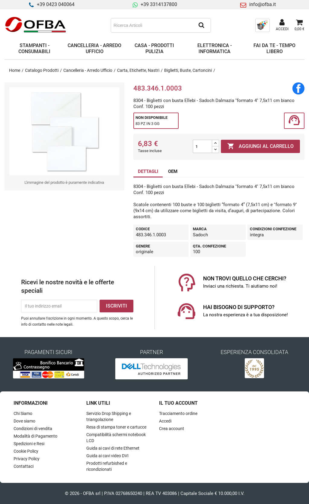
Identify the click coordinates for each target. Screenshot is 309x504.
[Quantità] (202, 146)
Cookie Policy (26, 451)
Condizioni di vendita (33, 428)
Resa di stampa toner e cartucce (116, 427)
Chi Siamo (23, 413)
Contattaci (23, 466)
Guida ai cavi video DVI (107, 455)
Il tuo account (178, 403)
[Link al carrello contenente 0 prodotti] (299, 25)
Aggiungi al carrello (260, 146)
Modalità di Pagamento (35, 436)
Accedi (165, 421)
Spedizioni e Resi (29, 443)
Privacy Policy (27, 458)
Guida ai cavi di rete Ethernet (112, 448)
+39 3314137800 (159, 4)
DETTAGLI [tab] (148, 171)
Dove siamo (24, 421)
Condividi (298, 88)
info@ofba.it (262, 4)
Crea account (171, 428)
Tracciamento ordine (178, 413)
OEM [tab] (172, 171)
